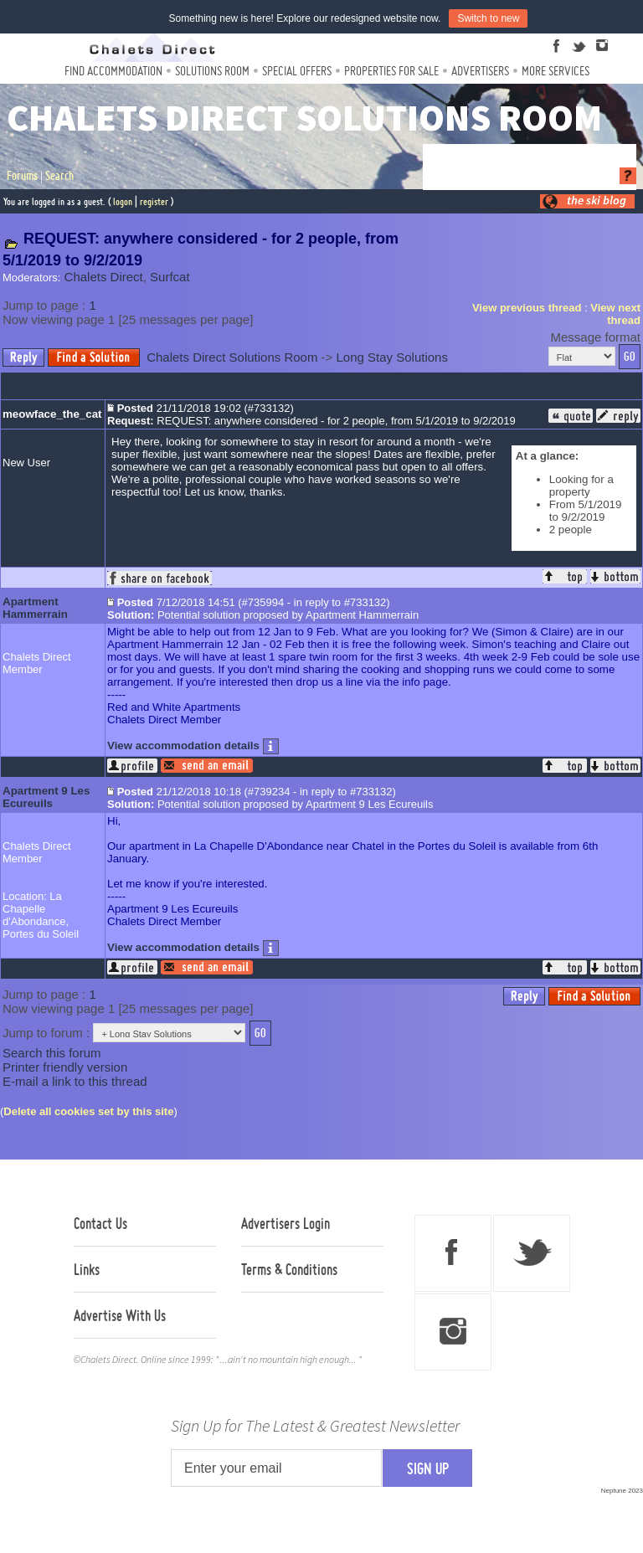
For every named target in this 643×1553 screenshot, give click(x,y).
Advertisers (480, 71)
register (154, 201)
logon (122, 201)
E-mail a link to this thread (75, 1081)
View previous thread (527, 307)
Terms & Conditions (289, 1269)
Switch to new (488, 18)
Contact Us (100, 1223)
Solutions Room (212, 71)
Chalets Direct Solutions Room (232, 357)
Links (87, 1269)
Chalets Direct (103, 277)
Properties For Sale (391, 71)
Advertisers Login (285, 1223)
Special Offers (297, 71)
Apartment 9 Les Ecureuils (46, 797)
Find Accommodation (113, 71)
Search (59, 175)
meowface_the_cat (52, 414)
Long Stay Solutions (392, 357)
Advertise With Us (120, 1315)
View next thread (615, 314)
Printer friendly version (65, 1067)
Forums (22, 175)
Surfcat (170, 277)
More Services (555, 71)
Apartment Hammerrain (35, 607)
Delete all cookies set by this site (88, 1111)
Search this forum (52, 1053)
